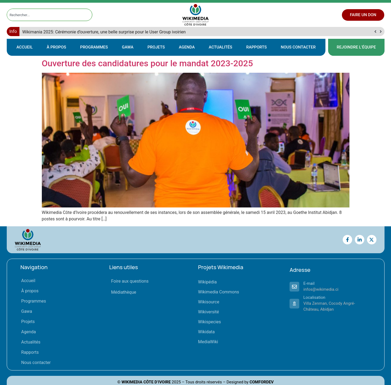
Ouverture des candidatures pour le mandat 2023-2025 (147, 63)
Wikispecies (209, 321)
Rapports (256, 47)
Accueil (24, 47)
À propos (56, 47)
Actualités (220, 47)
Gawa (128, 47)
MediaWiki (208, 341)
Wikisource (208, 301)
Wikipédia (207, 282)
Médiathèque (123, 292)
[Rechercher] (88, 15)
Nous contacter (298, 47)
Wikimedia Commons (218, 291)
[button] (381, 31)
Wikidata (206, 331)
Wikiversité (208, 311)
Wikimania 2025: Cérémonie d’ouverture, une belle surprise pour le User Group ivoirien (104, 31)
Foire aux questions (130, 281)
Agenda (187, 47)
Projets (156, 47)
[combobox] (44, 15)
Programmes (94, 47)
